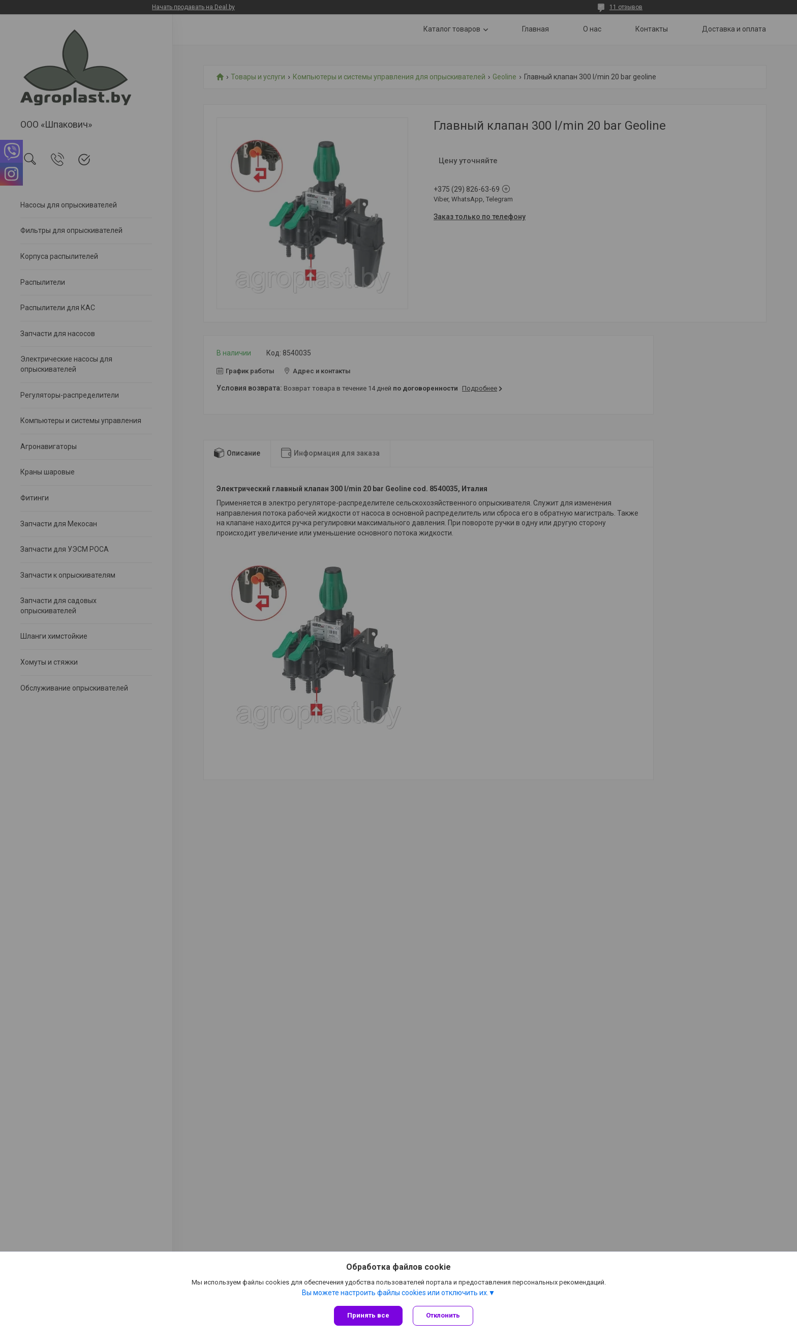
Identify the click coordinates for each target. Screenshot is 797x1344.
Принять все (368, 1315)
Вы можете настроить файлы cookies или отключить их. (395, 1293)
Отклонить (443, 1315)
